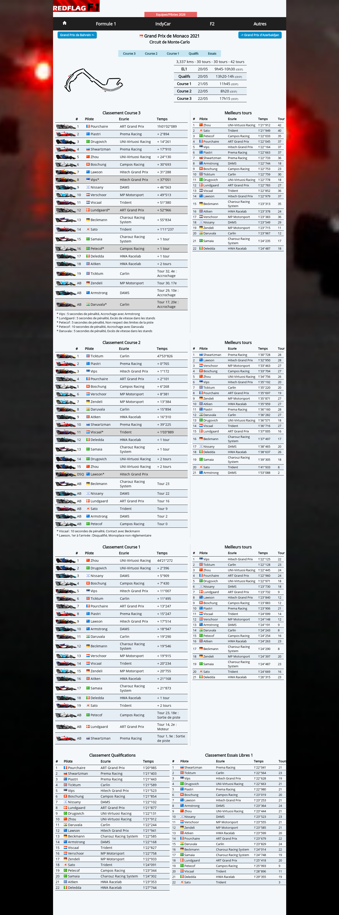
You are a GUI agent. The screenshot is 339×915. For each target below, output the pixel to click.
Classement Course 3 (121, 113)
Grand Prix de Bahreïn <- (77, 35)
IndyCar (163, 24)
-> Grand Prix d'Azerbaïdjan (260, 35)
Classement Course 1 (121, 547)
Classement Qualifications (112, 755)
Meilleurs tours (238, 113)
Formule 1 (106, 24)
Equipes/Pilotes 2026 (170, 14)
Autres (260, 24)
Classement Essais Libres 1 (229, 755)
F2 (212, 24)
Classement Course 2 (121, 342)
